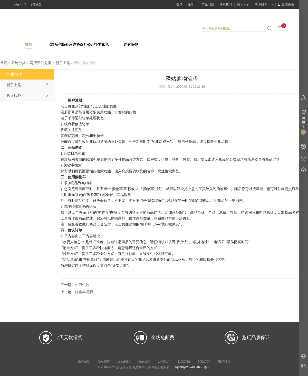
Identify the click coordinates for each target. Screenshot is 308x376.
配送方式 (204, 361)
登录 (179, 4)
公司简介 (164, 361)
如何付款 (82, 285)
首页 (28, 44)
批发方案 (184, 361)
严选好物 (131, 44)
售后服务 (14, 95)
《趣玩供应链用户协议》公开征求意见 (78, 44)
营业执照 (124, 361)
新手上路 (63, 63)
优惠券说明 (84, 292)
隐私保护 (104, 361)
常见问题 (208, 4)
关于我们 (243, 4)
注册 (191, 4)
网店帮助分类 (40, 63)
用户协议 (224, 361)
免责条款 (84, 361)
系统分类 (18, 63)
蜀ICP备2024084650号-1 (192, 367)
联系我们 (225, 4)
